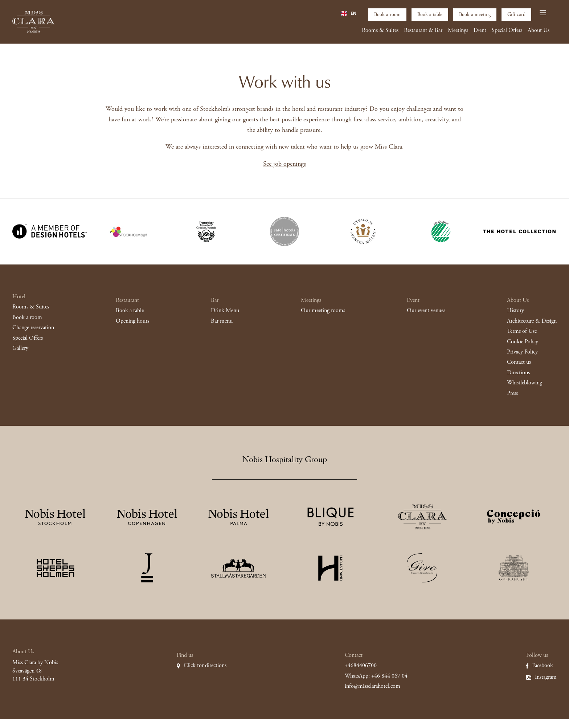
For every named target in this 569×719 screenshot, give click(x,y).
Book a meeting (475, 14)
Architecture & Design (532, 321)
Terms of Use (522, 331)
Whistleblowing (524, 383)
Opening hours (132, 321)
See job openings (284, 163)
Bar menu (222, 321)
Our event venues (426, 310)
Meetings (458, 30)
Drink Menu (225, 310)
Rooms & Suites (380, 30)
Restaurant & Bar (423, 30)
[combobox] (349, 13)
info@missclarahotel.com (372, 686)
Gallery (20, 348)
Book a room (387, 14)
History (515, 310)
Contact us (519, 362)
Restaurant (127, 300)
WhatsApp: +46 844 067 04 (376, 676)
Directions (518, 372)
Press (512, 393)
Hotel (18, 296)
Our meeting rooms (323, 310)
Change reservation (33, 327)
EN (348, 13)
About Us (538, 30)
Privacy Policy (522, 352)
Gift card (516, 14)
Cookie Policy (522, 342)
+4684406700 (361, 665)
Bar (214, 300)
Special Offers (507, 30)
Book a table (429, 14)
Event (480, 30)
